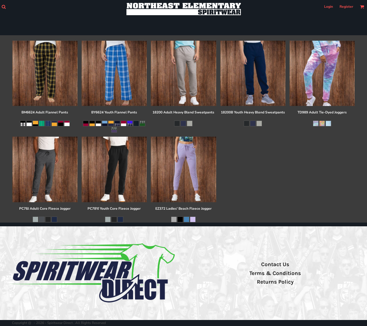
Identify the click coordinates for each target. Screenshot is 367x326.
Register (346, 6)
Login (328, 6)
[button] (3, 7)
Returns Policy (275, 282)
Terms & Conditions (275, 273)
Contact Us (275, 264)
